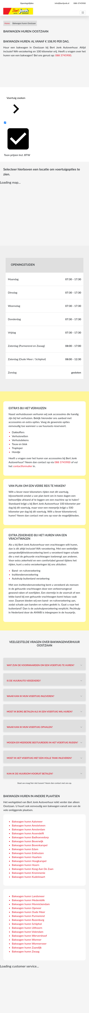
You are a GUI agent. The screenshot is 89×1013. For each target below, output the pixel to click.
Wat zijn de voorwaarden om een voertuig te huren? (40, 665)
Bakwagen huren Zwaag (25, 951)
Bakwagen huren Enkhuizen (28, 853)
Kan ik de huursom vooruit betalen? (30, 773)
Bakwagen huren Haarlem (27, 857)
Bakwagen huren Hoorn (25, 864)
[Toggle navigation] (83, 12)
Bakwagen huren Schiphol (27, 923)
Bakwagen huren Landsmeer (28, 896)
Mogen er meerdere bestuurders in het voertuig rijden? (42, 742)
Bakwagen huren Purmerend (28, 915)
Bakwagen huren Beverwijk (27, 841)
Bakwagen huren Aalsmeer (27, 821)
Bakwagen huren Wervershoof (29, 935)
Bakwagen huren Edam (25, 849)
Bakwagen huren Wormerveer (29, 943)
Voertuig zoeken (16, 107)
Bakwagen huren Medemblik (28, 900)
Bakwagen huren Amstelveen (28, 825)
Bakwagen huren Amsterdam (28, 829)
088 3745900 (63, 55)
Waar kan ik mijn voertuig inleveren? (30, 696)
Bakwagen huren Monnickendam (31, 904)
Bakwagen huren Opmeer (26, 908)
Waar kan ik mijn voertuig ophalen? (30, 727)
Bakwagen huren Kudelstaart (28, 876)
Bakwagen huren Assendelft (28, 833)
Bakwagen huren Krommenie (28, 872)
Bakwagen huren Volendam (27, 931)
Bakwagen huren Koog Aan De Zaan (32, 868)
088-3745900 (80, 3)
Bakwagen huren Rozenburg (28, 919)
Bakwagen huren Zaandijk (27, 947)
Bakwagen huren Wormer (26, 939)
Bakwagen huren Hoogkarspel (29, 860)
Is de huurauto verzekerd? (24, 680)
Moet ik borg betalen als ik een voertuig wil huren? (40, 711)
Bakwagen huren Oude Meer (28, 911)
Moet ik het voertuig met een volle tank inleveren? (39, 758)
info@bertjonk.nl (62, 3)
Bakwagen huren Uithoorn (27, 927)
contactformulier (22, 466)
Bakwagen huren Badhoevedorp (30, 837)
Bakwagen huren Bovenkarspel (29, 845)
